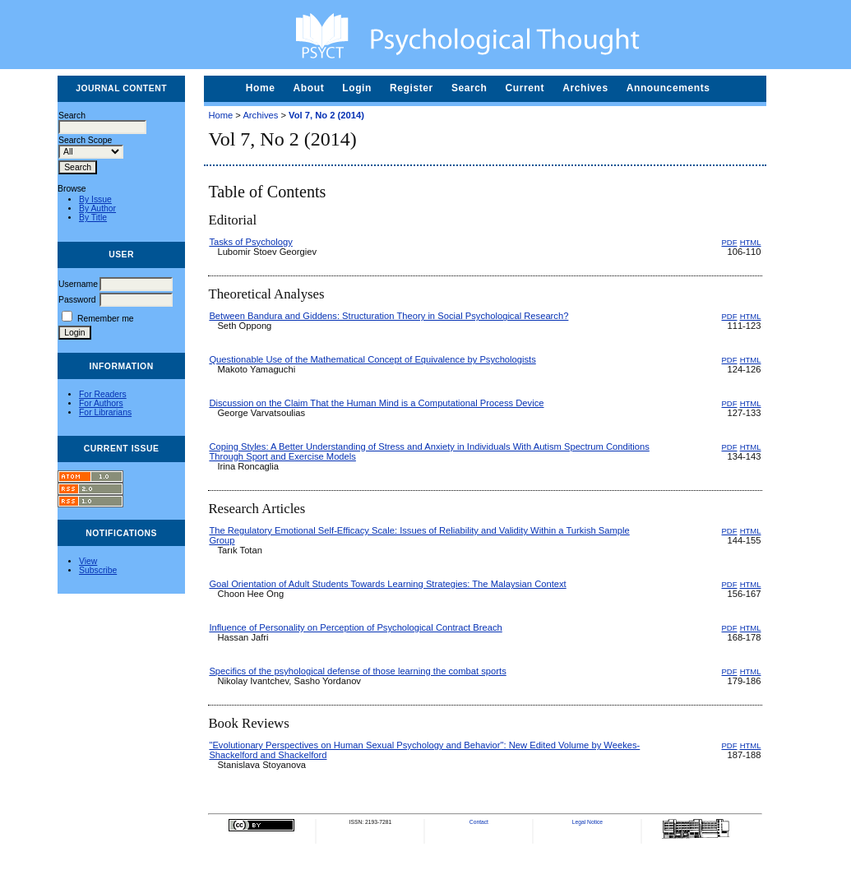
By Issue (95, 199)
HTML (750, 242)
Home (260, 88)
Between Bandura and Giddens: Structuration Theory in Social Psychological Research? (388, 316)
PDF (730, 242)
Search (469, 88)
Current (525, 88)
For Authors (101, 403)
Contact (478, 822)
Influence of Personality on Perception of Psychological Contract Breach (355, 627)
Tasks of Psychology (250, 242)
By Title (93, 217)
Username (78, 284)
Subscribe (98, 570)
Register (411, 88)
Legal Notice (587, 822)
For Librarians (105, 412)
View (88, 561)
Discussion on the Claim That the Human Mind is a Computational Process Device (376, 403)
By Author (97, 208)
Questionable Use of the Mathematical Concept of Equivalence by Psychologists (372, 359)
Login (357, 88)
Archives (585, 88)
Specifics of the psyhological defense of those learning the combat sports (357, 671)
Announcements (668, 88)
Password (77, 299)
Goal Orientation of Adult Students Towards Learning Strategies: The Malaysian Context (387, 584)
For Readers (103, 394)
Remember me (105, 318)
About (309, 88)
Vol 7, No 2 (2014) (326, 115)
